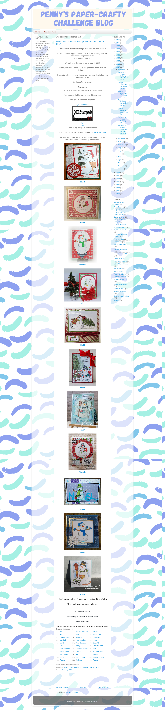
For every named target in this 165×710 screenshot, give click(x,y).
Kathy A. (79, 646)
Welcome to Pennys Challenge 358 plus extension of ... (123, 130)
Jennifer (82, 265)
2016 (118, 173)
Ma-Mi (95, 654)
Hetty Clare (118, 242)
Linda (82, 387)
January (121, 169)
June (120, 154)
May (120, 157)
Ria (61, 634)
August (121, 148)
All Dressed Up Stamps (119, 203)
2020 (118, 58)
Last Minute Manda (120, 249)
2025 (118, 43)
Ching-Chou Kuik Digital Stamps (120, 213)
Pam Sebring (81, 640)
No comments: (95, 667)
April (120, 160)
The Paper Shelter (120, 291)
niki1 (61, 631)
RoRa (62, 657)
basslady (63, 640)
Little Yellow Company (121, 264)
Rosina (62, 660)
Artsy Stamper (119, 207)
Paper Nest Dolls (120, 274)
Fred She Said (119, 239)
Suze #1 (96, 643)
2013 (118, 182)
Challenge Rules (50, 32)
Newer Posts (62, 687)
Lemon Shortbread (120, 261)
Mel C (62, 643)
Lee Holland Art (119, 258)
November (122, 139)
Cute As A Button (120, 224)
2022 (118, 52)
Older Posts (103, 687)
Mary (83, 430)
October (121, 142)
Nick (94, 649)
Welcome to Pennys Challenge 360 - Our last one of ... (123, 76)
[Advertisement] (83, 679)
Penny (82, 510)
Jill (82, 303)
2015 (118, 176)
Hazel (82, 182)
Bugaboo (117, 210)
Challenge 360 (67, 670)
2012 (118, 185)
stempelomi (64, 654)
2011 (118, 188)
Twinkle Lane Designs (121, 296)
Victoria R (96, 631)
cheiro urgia (64, 651)
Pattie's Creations (120, 277)
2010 (118, 191)
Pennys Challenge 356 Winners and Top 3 (123, 102)
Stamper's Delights (120, 284)
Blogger (94, 701)
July (119, 151)
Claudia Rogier (65, 637)
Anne (82, 552)
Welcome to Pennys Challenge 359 (122, 120)
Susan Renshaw (82, 631)
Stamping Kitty (98, 657)
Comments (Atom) (72, 692)
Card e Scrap (98, 646)
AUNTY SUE (80, 657)
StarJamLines (119, 289)
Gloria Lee (97, 634)
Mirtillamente (118, 268)
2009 (118, 194)
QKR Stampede (82, 105)
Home (37, 32)
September (122, 145)
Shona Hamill (98, 651)
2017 (118, 67)
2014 (118, 179)
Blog (82, 125)
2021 (118, 55)
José (77, 634)
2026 (118, 40)
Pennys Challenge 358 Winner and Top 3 (123, 85)
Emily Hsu (96, 637)
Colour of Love (119, 217)
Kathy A (78, 637)
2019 (118, 61)
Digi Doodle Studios (121, 230)
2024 (118, 46)
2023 (118, 49)
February (121, 166)
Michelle (82, 472)
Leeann (78, 651)
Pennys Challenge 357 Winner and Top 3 (123, 94)
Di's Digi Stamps (119, 227)
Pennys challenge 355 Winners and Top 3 (123, 111)
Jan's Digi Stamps (120, 244)
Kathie (83, 345)
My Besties (118, 271)
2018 (118, 64)
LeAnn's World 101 (120, 254)
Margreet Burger (82, 649)
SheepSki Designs (120, 279)
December (122, 70)
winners (116, 301)
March (120, 163)
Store (82, 123)
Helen (82, 222)
